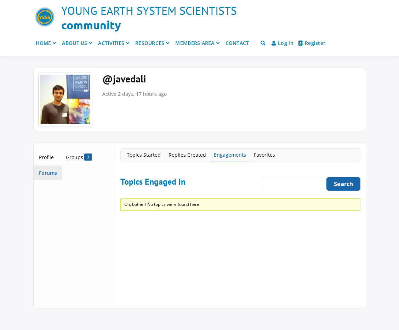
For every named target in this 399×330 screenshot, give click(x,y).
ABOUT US (74, 43)
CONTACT (237, 43)
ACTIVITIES (111, 43)
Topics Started (144, 154)
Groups (79, 157)
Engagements (230, 154)
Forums (48, 172)
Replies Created (187, 154)
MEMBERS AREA (194, 43)
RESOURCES (150, 43)
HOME (43, 43)
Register (312, 43)
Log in (282, 43)
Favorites (264, 154)
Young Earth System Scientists (149, 10)
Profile (46, 157)
